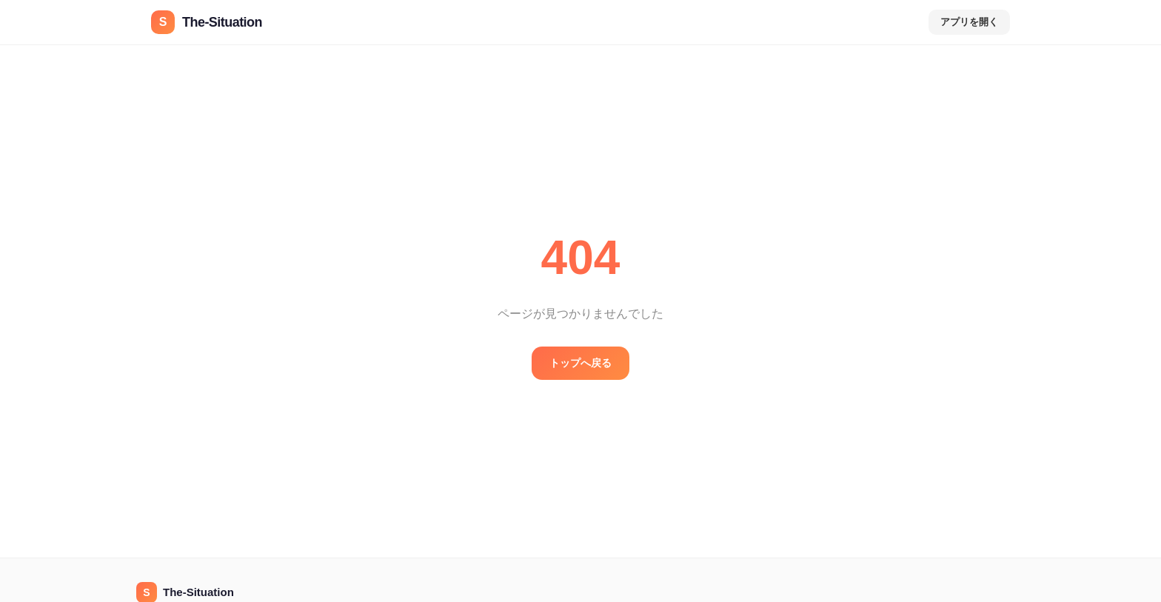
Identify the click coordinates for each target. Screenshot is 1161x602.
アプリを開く (969, 21)
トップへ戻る (580, 363)
